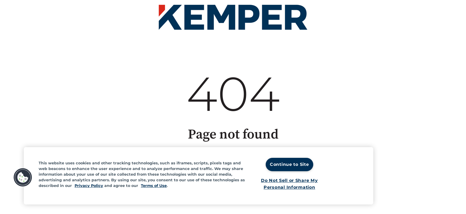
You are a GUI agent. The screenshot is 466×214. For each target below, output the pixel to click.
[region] (198, 175)
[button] (22, 177)
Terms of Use (154, 185)
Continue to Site (289, 164)
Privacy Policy (89, 185)
